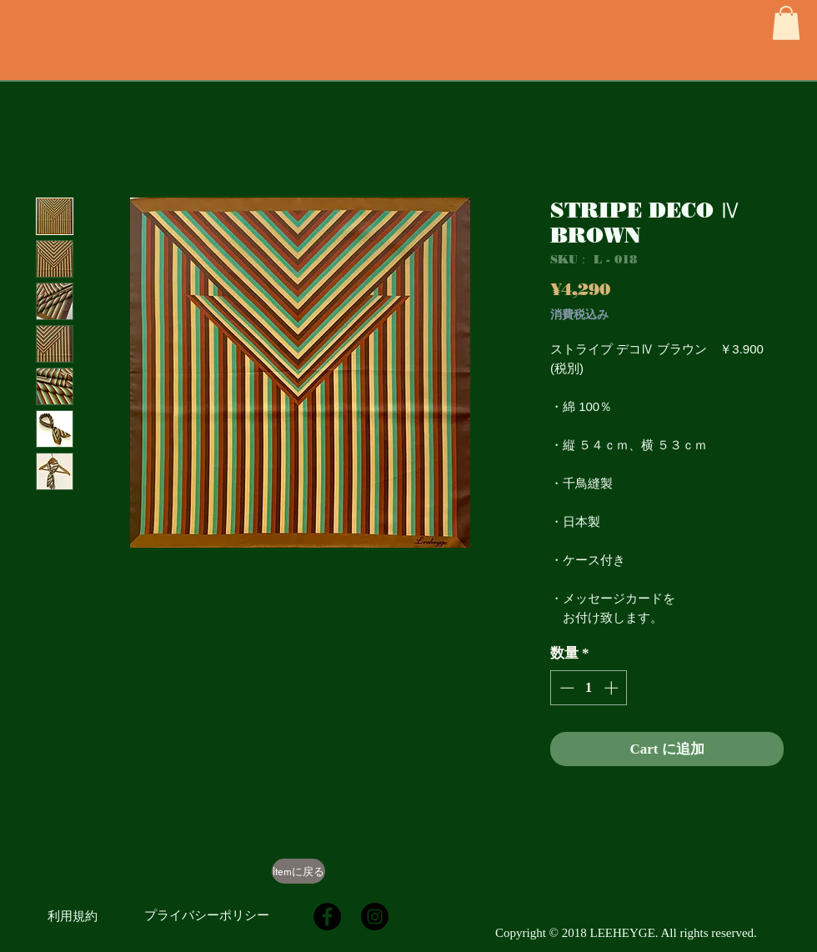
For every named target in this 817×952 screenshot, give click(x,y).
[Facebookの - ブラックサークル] (327, 916)
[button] (786, 23)
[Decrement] (565, 687)
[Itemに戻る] (298, 871)
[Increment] (612, 687)
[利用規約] (72, 916)
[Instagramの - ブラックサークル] (374, 916)
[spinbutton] (589, 687)
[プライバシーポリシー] (206, 915)
